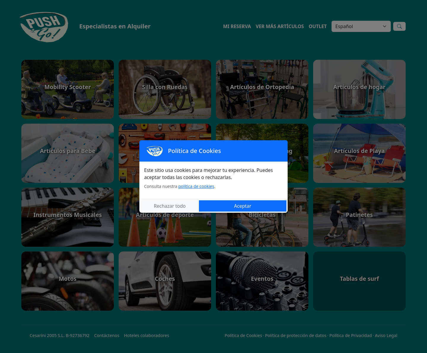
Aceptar (242, 206)
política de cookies (196, 186)
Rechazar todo (170, 206)
